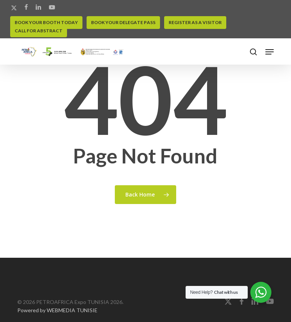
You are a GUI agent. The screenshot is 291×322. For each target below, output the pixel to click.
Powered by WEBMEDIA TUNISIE (57, 310)
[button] (269, 52)
